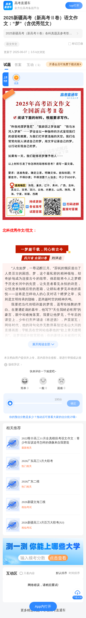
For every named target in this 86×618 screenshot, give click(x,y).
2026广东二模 (30, 481)
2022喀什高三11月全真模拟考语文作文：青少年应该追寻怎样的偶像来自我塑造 (51, 440)
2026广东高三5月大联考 (37, 461)
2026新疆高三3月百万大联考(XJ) (43, 522)
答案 (18, 65)
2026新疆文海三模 (33, 502)
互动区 (11, 573)
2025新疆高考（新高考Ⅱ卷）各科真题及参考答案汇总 (39, 33)
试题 (7, 65)
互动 (34, 65)
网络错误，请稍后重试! (43, 585)
